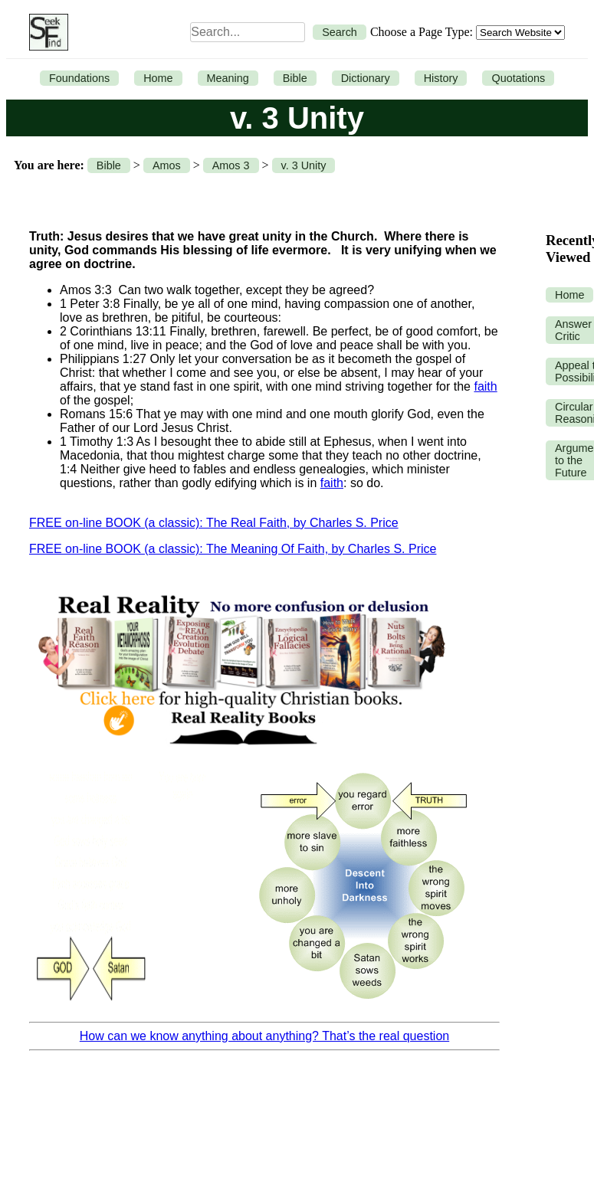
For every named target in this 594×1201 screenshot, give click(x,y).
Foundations (79, 78)
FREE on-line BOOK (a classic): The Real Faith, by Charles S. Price (214, 522)
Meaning (228, 78)
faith (485, 386)
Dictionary (365, 78)
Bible (295, 78)
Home (157, 78)
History (441, 78)
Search (339, 32)
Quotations (518, 78)
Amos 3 (231, 165)
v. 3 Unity (304, 165)
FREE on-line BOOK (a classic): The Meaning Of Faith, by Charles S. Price (232, 548)
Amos (167, 165)
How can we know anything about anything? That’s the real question (264, 1035)
